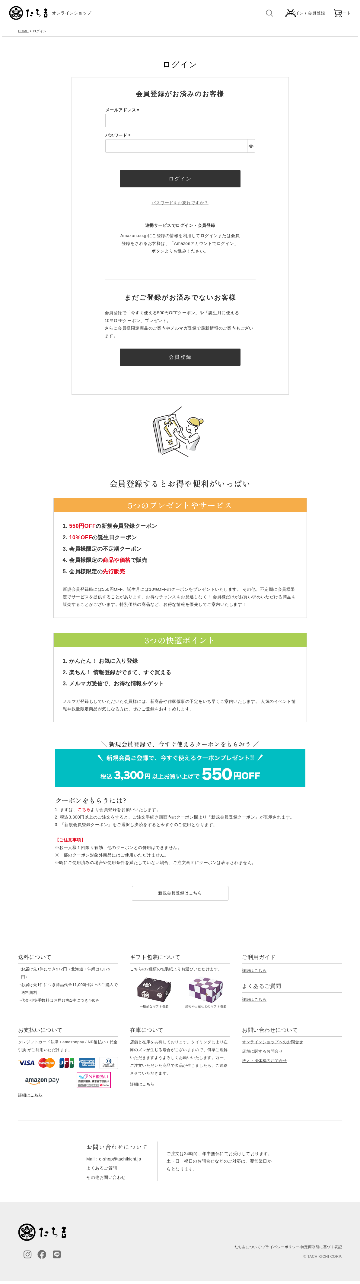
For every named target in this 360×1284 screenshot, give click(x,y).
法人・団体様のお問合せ (264, 1063)
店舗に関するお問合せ (262, 1054)
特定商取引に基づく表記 (321, 1250)
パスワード (119, 136)
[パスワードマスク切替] (251, 147)
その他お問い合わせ (106, 1180)
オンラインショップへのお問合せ (272, 1045)
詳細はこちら (254, 973)
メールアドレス (123, 111)
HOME (23, 32)
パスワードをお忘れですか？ (180, 205)
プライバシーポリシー (281, 1250)
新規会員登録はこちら (180, 896)
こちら (84, 812)
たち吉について (247, 1250)
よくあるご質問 (101, 1170)
